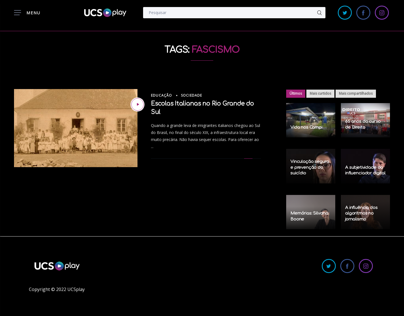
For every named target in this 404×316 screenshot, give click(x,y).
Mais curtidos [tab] (320, 93)
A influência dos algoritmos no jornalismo (361, 213)
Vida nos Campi (306, 127)
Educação (161, 95)
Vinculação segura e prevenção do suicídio (309, 167)
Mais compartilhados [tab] (356, 93)
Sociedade (191, 95)
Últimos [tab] (296, 93)
